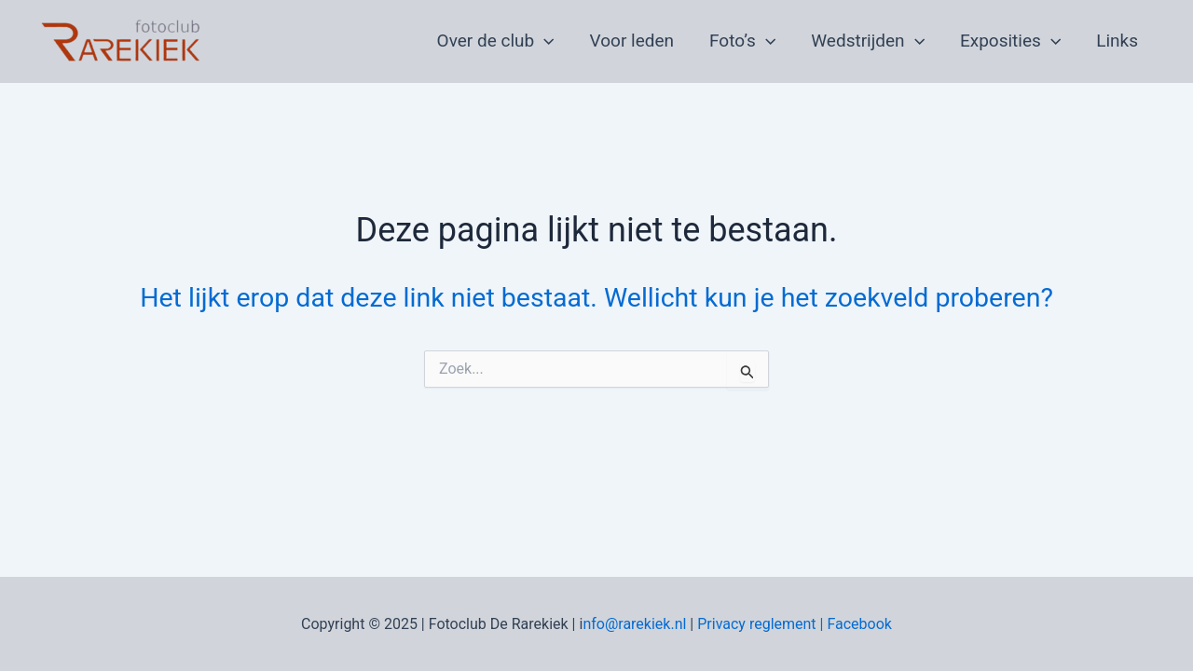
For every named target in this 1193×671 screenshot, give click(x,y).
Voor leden (632, 40)
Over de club (496, 41)
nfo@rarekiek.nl (634, 624)
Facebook (859, 624)
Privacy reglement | (762, 624)
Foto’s (742, 41)
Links (1117, 40)
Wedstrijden (868, 41)
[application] (544, 41)
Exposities (1010, 41)
